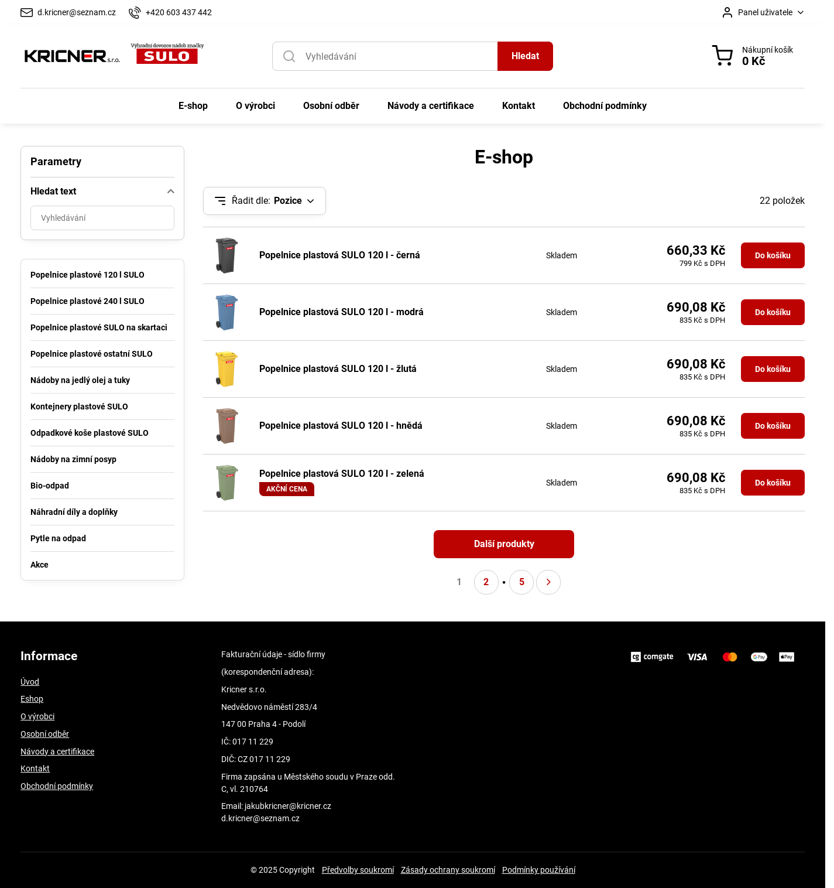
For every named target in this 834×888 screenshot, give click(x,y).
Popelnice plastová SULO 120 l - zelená (341, 473)
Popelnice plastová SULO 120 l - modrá (341, 311)
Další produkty (504, 543)
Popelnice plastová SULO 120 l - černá (339, 255)
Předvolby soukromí (358, 870)
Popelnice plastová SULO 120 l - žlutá (338, 368)
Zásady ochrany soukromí (448, 870)
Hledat (525, 56)
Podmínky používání (538, 870)
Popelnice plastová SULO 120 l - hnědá (341, 425)
